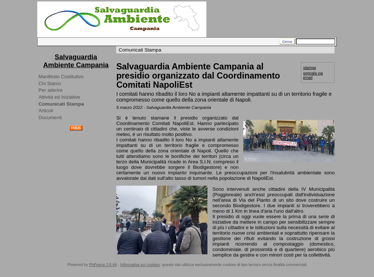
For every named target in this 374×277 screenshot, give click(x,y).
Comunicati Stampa (61, 104)
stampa (309, 67)
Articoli (45, 110)
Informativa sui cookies (140, 264)
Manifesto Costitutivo (61, 76)
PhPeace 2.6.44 (103, 264)
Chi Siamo (49, 83)
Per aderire (50, 90)
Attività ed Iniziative (59, 97)
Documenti (50, 117)
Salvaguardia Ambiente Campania (75, 61)
